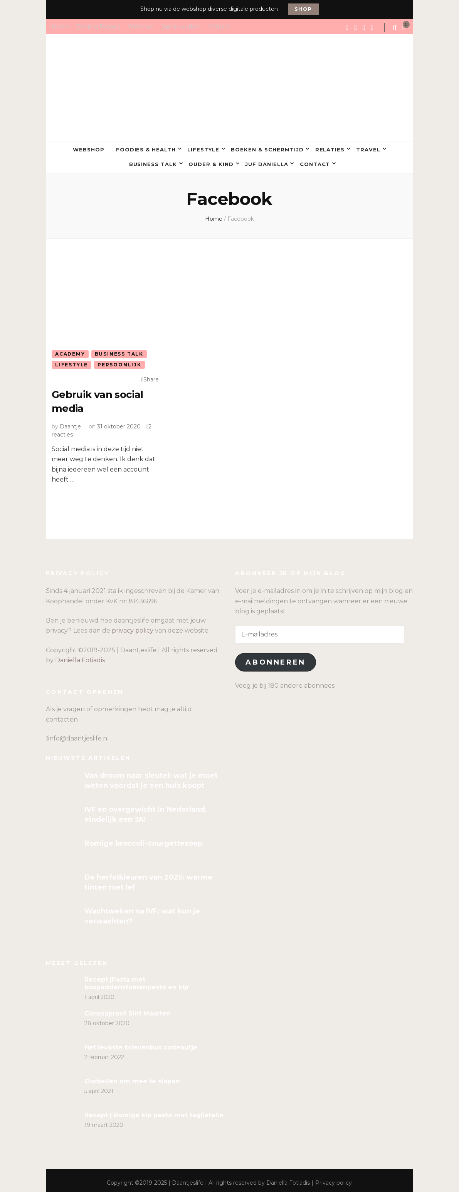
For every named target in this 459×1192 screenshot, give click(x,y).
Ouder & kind (211, 161)
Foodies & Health (146, 149)
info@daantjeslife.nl (78, 734)
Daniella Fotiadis (98, 26)
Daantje (70, 421)
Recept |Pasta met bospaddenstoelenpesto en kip (136, 978)
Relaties (330, 149)
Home (60, 26)
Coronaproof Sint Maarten (127, 1008)
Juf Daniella (266, 161)
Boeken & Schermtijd (267, 149)
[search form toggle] (395, 27)
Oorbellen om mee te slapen (132, 1076)
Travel (368, 149)
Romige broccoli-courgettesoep (143, 838)
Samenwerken (181, 26)
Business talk (153, 161)
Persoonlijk (119, 361)
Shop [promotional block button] (303, 9)
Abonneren (275, 658)
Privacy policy (333, 1178)
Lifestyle (203, 149)
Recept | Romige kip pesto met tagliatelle (154, 1110)
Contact (219, 26)
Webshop (141, 26)
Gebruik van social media (101, 397)
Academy (70, 350)
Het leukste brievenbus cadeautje (140, 1042)
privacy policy (132, 626)
